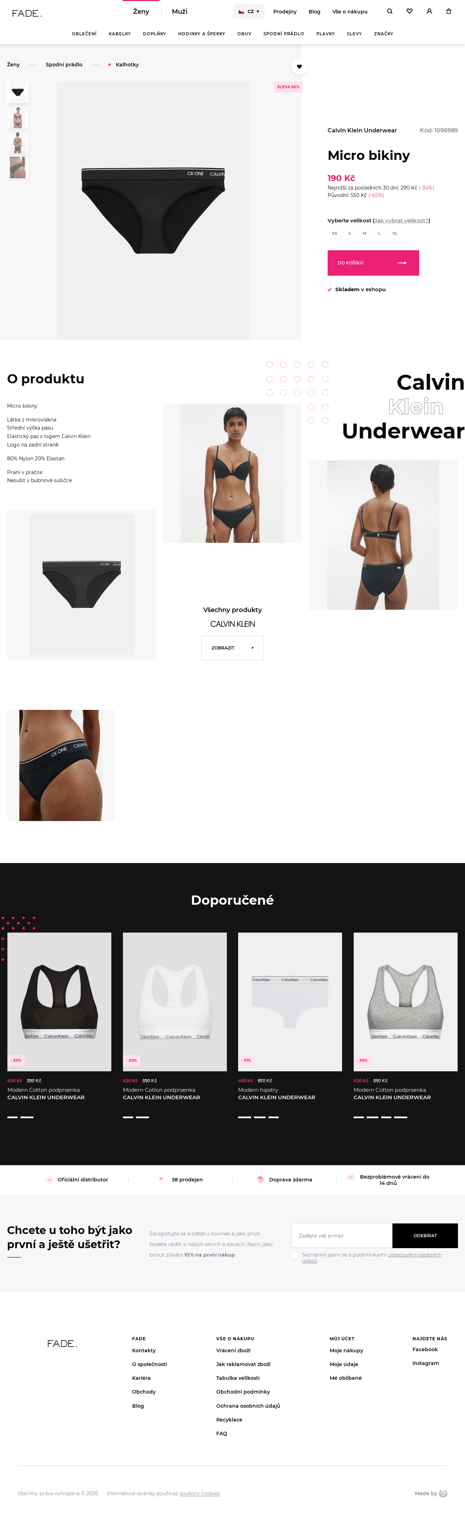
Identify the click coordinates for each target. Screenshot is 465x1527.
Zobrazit (223, 652)
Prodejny (285, 14)
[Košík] (448, 14)
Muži (179, 14)
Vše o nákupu (350, 14)
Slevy (354, 38)
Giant (443, 1484)
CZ (246, 14)
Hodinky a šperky (201, 38)
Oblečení (84, 38)
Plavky (325, 38)
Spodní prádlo (284, 38)
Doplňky (154, 38)
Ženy (141, 14)
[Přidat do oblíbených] (299, 72)
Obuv (244, 38)
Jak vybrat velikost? (401, 225)
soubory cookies (200, 1484)
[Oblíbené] (409, 14)
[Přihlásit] (429, 14)
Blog (315, 14)
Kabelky (120, 38)
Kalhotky (127, 69)
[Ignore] (374, 1256)
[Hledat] (389, 14)
